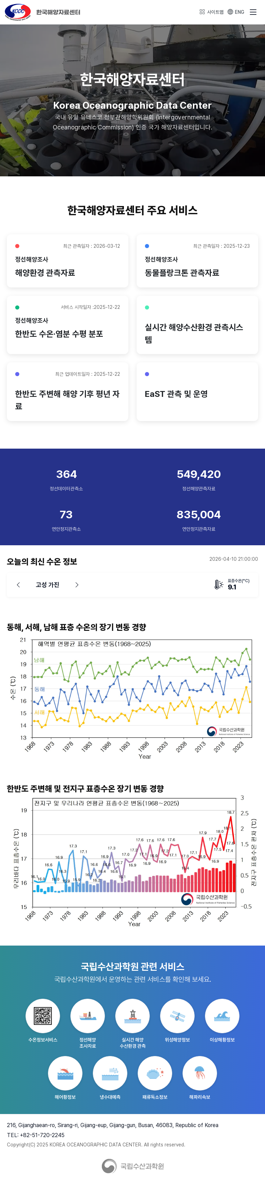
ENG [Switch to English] (235, 12)
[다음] (77, 586)
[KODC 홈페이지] (42, 11)
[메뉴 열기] (253, 12)
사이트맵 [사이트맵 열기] (211, 12)
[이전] (18, 586)
